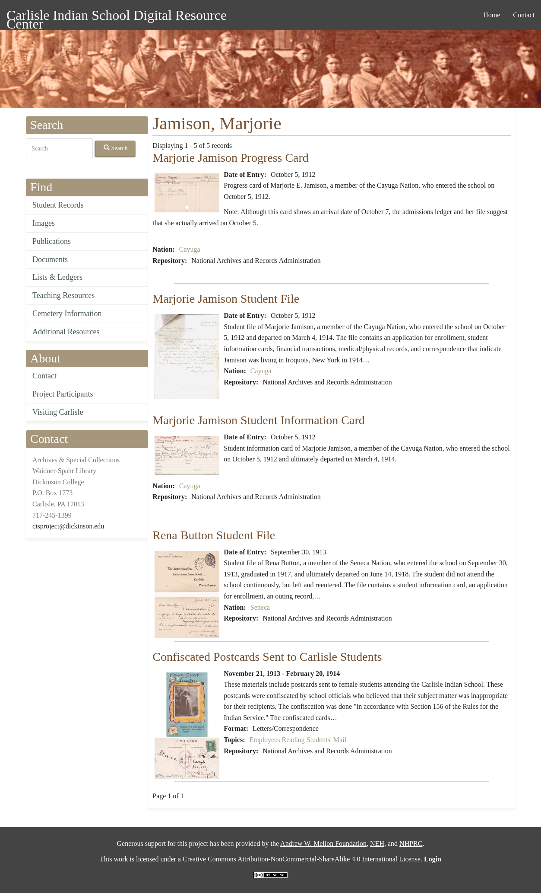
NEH (377, 843)
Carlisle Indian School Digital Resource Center (116, 16)
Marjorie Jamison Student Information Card (258, 420)
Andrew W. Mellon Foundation (323, 843)
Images (43, 223)
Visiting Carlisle (57, 412)
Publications (51, 241)
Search (116, 147)
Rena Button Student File (213, 535)
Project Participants (62, 394)
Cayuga (189, 249)
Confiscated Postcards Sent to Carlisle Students (267, 656)
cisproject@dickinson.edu (68, 526)
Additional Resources (65, 331)
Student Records (58, 205)
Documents (50, 259)
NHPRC (410, 843)
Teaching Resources (63, 295)
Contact (524, 15)
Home (491, 15)
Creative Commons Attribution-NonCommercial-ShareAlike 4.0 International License (302, 859)
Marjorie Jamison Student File (225, 298)
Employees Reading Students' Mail (297, 739)
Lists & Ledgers (57, 277)
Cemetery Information (66, 313)
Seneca (260, 607)
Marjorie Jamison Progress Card (230, 157)
